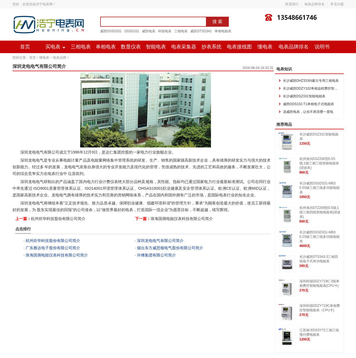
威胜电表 (148, 31)
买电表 (52, 47)
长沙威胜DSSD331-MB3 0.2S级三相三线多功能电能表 (319, 236)
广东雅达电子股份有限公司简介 (53, 248)
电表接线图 (239, 47)
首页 (25, 47)
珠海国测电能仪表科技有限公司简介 (182, 218)
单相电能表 (223, 31)
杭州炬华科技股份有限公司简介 (58, 218)
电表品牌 (59, 58)
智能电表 (156, 47)
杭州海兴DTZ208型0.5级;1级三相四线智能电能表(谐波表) (320, 212)
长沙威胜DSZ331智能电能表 (304, 96)
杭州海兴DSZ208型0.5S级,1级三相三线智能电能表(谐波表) (319, 163)
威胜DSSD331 (111, 31)
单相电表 (106, 47)
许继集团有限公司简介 (156, 255)
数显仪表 (131, 47)
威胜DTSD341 (201, 31)
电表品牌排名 (315, 4)
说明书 (322, 47)
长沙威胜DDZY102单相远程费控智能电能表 (315, 88)
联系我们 (292, 4)
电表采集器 (183, 47)
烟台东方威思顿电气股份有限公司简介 (170, 248)
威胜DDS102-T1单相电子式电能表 (308, 104)
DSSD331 (131, 31)
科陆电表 (164, 31)
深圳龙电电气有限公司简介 (160, 240)
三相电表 (181, 31)
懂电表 (264, 47)
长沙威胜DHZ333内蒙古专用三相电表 (311, 81)
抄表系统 (212, 47)
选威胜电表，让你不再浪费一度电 (308, 112)
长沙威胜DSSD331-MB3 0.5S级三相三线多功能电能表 (319, 187)
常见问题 (337, 4)
